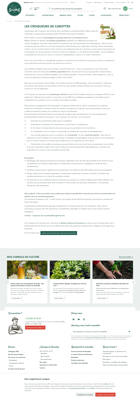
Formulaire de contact (35, 327)
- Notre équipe (44, 356)
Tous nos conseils (125, 257)
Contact (42, 368)
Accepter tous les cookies (105, 394)
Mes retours (107, 359)
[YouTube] (78, 319)
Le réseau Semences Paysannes (82, 354)
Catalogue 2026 (13, 351)
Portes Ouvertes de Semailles (81, 351)
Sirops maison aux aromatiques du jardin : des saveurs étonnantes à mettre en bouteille (27, 284)
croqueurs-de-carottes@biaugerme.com (48, 215)
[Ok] (129, 331)
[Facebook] (73, 319)
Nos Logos (43, 362)
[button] (107, 15)
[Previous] (7, 282)
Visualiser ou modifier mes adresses (115, 362)
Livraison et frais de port (16, 369)
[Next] (133, 282)
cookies (105, 384)
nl (132, 2)
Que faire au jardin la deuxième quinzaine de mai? (112, 284)
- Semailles (43, 353)
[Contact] (72, 2)
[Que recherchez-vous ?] (71, 8)
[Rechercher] (49, 8)
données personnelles (77, 388)
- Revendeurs (12, 360)
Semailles (9, 21)
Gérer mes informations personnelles (115, 365)
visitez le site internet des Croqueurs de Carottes (59, 233)
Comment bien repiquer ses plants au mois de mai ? (69, 284)
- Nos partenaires (45, 359)
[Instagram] (84, 319)
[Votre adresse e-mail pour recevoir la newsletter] (101, 331)
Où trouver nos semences (16, 357)
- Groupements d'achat (16, 363)
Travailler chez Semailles (79, 363)
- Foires (10, 366)
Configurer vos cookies (85, 394)
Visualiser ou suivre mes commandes (115, 356)
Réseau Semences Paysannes (72, 223)
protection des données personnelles (96, 337)
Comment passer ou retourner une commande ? (114, 352)
